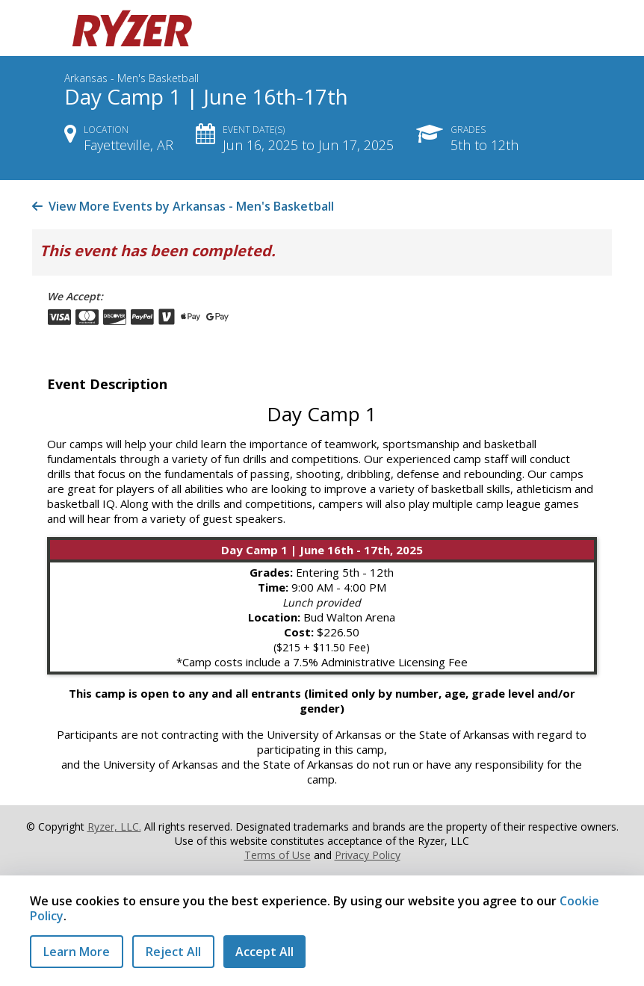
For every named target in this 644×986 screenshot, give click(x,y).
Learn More (76, 951)
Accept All (264, 951)
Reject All (173, 951)
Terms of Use (277, 855)
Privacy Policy (367, 855)
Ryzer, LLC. (114, 826)
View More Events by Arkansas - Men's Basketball (183, 206)
